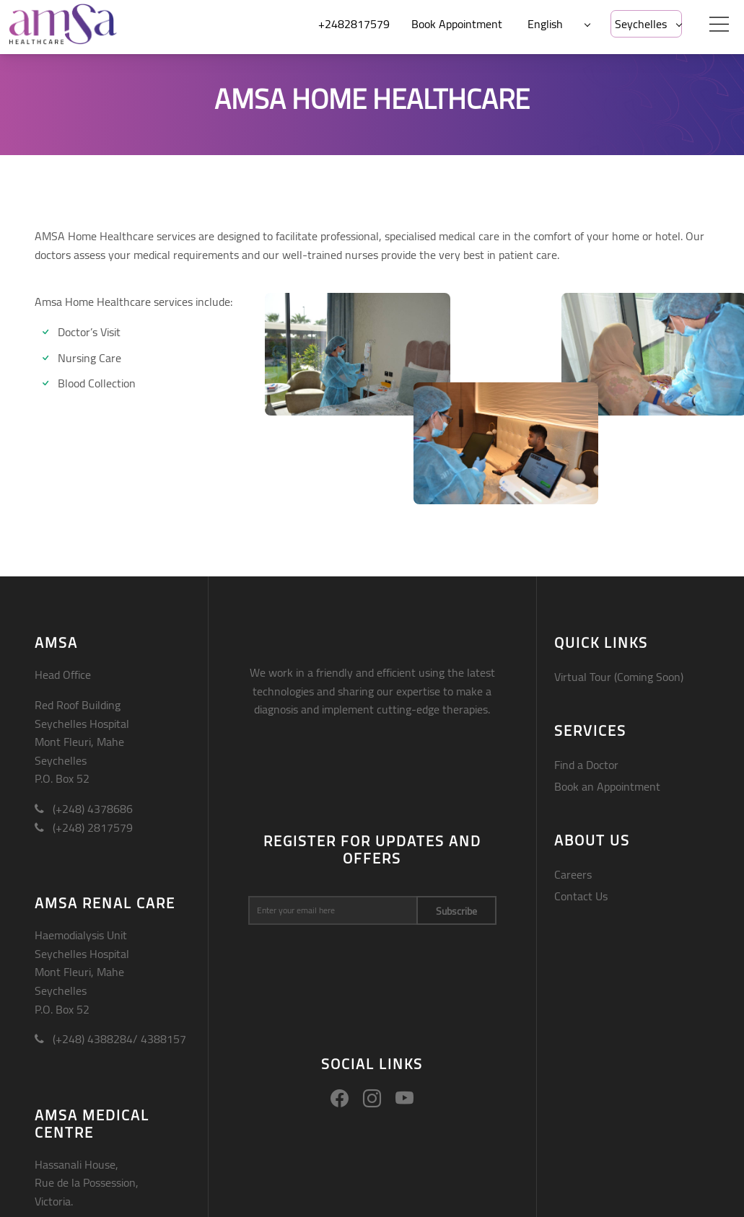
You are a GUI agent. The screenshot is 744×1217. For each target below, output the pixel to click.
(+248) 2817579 (84, 827)
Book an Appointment (607, 786)
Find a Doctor (586, 765)
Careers (573, 874)
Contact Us (581, 896)
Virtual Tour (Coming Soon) (618, 676)
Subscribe (456, 911)
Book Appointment (456, 24)
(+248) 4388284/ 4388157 (110, 1039)
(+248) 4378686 (84, 809)
